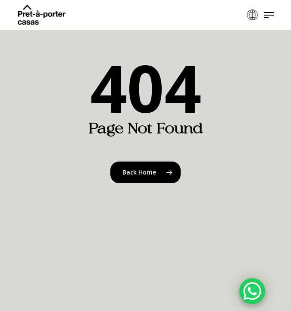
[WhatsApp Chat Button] (252, 291)
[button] (269, 15)
